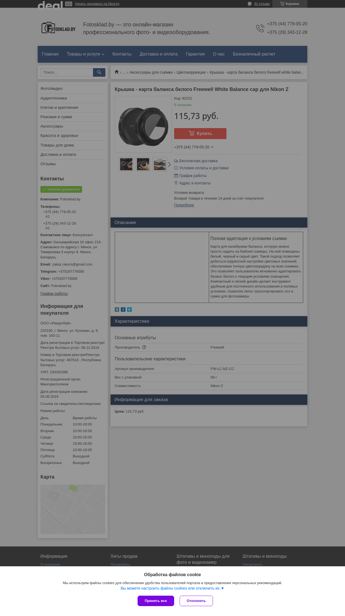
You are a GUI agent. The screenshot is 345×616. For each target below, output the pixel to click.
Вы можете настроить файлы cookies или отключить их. (170, 588)
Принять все (156, 601)
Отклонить (196, 601)
